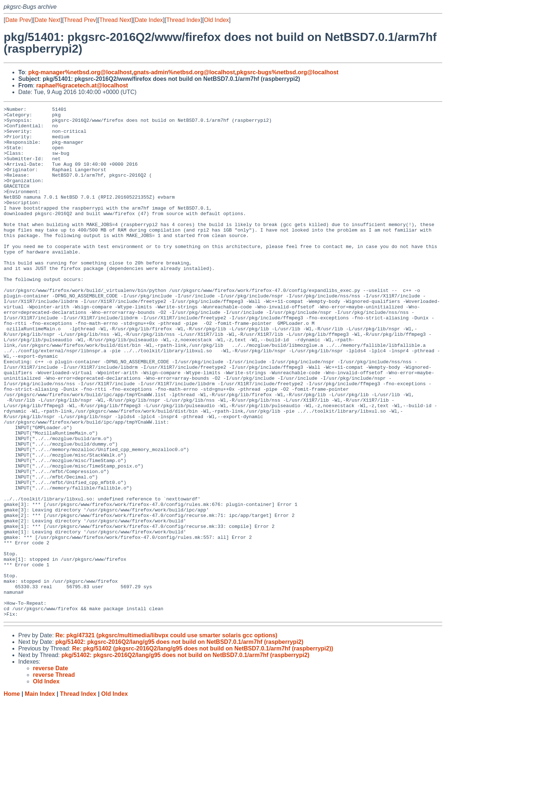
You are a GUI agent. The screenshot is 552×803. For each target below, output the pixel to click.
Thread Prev (80, 20)
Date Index (149, 20)
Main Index (40, 796)
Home (12, 796)
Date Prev (18, 20)
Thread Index (183, 20)
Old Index (216, 20)
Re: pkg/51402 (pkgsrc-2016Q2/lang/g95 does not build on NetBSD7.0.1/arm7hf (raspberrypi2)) (202, 750)
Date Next (47, 20)
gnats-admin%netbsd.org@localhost (184, 72)
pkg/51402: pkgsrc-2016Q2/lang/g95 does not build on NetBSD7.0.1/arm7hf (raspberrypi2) (179, 744)
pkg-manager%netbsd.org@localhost (80, 72)
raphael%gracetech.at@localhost (82, 85)
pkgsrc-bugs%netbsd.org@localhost (288, 72)
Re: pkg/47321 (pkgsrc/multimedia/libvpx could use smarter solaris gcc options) (166, 737)
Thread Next (115, 20)
